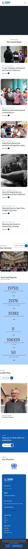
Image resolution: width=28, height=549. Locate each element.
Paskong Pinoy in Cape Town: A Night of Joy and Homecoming (13, 210)
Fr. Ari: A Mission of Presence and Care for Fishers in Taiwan (13, 70)
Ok (8, 545)
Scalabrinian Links (8, 532)
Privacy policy (17, 545)
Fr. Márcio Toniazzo (8, 417)
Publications (6, 530)
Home (5, 517)
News (3, 65)
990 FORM (6, 528)
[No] (25, 544)
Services (6, 520)
